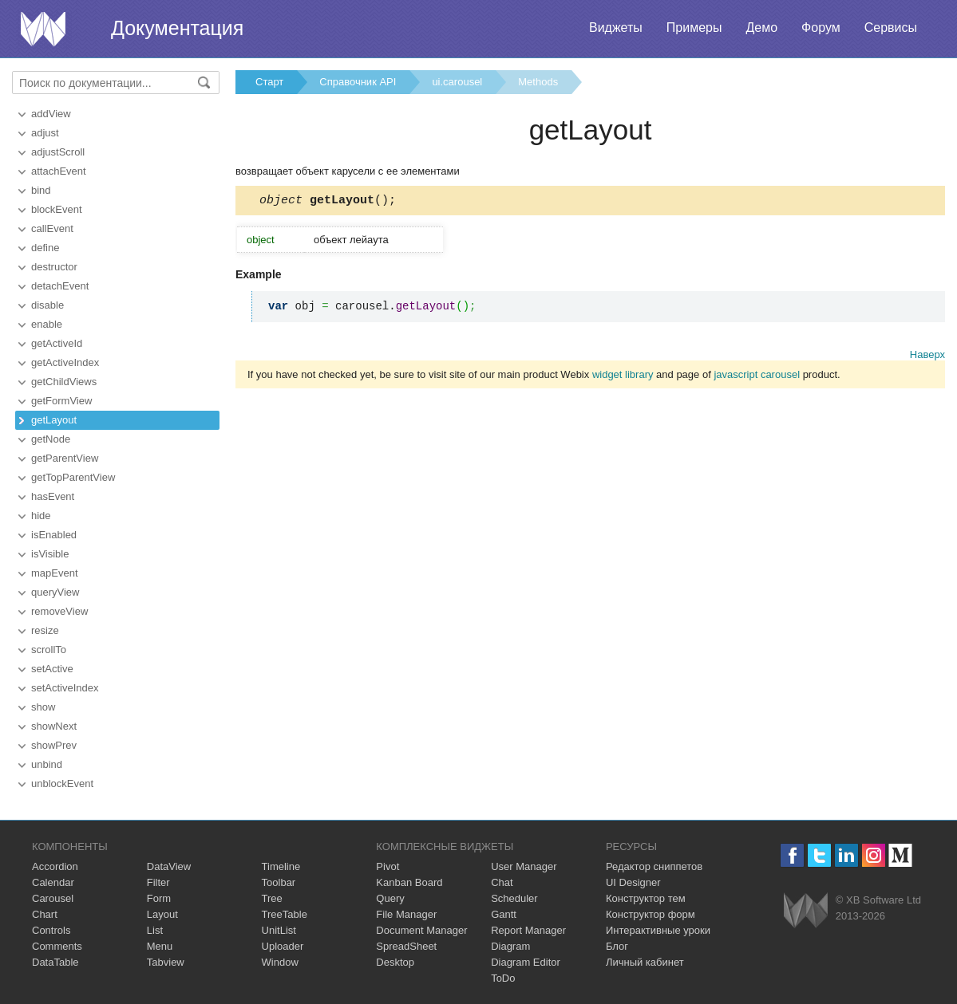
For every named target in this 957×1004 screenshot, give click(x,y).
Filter (158, 882)
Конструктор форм (650, 914)
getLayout (54, 420)
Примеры (694, 27)
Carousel (52, 898)
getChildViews (64, 382)
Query (390, 898)
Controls (51, 930)
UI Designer (633, 882)
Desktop (395, 962)
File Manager (406, 914)
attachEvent (58, 171)
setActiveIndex (65, 688)
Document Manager (421, 930)
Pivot (387, 866)
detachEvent (60, 286)
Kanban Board (409, 882)
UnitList (279, 930)
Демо (761, 27)
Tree (272, 898)
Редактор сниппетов (654, 866)
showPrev (54, 745)
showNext (54, 726)
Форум (820, 27)
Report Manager (528, 930)
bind (41, 190)
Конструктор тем (646, 898)
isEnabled (54, 535)
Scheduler (514, 898)
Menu (160, 946)
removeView (59, 611)
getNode (50, 439)
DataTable (55, 962)
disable (47, 305)
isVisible (50, 554)
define (45, 248)
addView (51, 114)
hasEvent (52, 496)
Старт (269, 82)
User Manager (523, 866)
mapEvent (54, 573)
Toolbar (279, 882)
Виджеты (616, 27)
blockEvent (56, 209)
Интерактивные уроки (658, 930)
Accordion (55, 866)
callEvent (52, 228)
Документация (177, 28)
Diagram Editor (525, 962)
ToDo (503, 978)
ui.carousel (457, 82)
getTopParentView (73, 477)
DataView (169, 866)
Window (280, 962)
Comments (57, 946)
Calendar (53, 882)
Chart (44, 914)
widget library (623, 377)
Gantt (503, 914)
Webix (806, 910)
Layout (162, 914)
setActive (52, 669)
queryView (55, 592)
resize (45, 630)
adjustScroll (58, 152)
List (155, 930)
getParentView (64, 458)
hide (41, 516)
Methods (538, 82)
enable (46, 324)
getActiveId (56, 343)
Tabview (165, 962)
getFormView (61, 401)
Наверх (927, 357)
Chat (501, 882)
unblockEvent (62, 783)
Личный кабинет (645, 962)
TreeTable (284, 914)
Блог (617, 946)
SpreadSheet (406, 946)
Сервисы (890, 27)
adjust (45, 133)
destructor (54, 267)
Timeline (281, 866)
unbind (46, 764)
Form (159, 898)
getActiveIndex (65, 362)
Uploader (283, 946)
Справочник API (357, 82)
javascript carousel (757, 377)
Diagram (510, 946)
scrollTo (48, 650)
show (43, 707)
